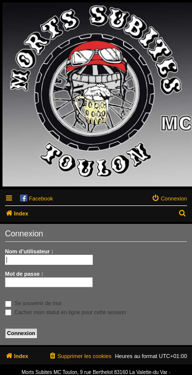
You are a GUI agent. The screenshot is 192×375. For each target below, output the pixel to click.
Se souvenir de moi (33, 303)
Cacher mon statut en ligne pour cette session (65, 312)
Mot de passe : (24, 274)
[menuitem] (169, 198)
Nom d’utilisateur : (29, 251)
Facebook (41, 198)
